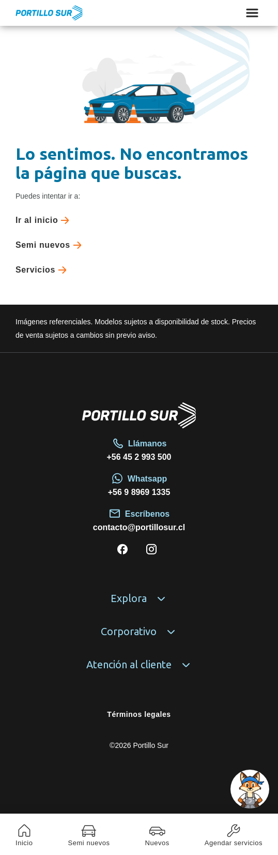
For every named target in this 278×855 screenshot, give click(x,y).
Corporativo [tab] (139, 631)
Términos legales (139, 714)
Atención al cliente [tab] (139, 664)
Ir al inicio (44, 220)
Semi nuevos (51, 245)
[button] (249, 789)
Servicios (43, 270)
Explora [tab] (139, 598)
